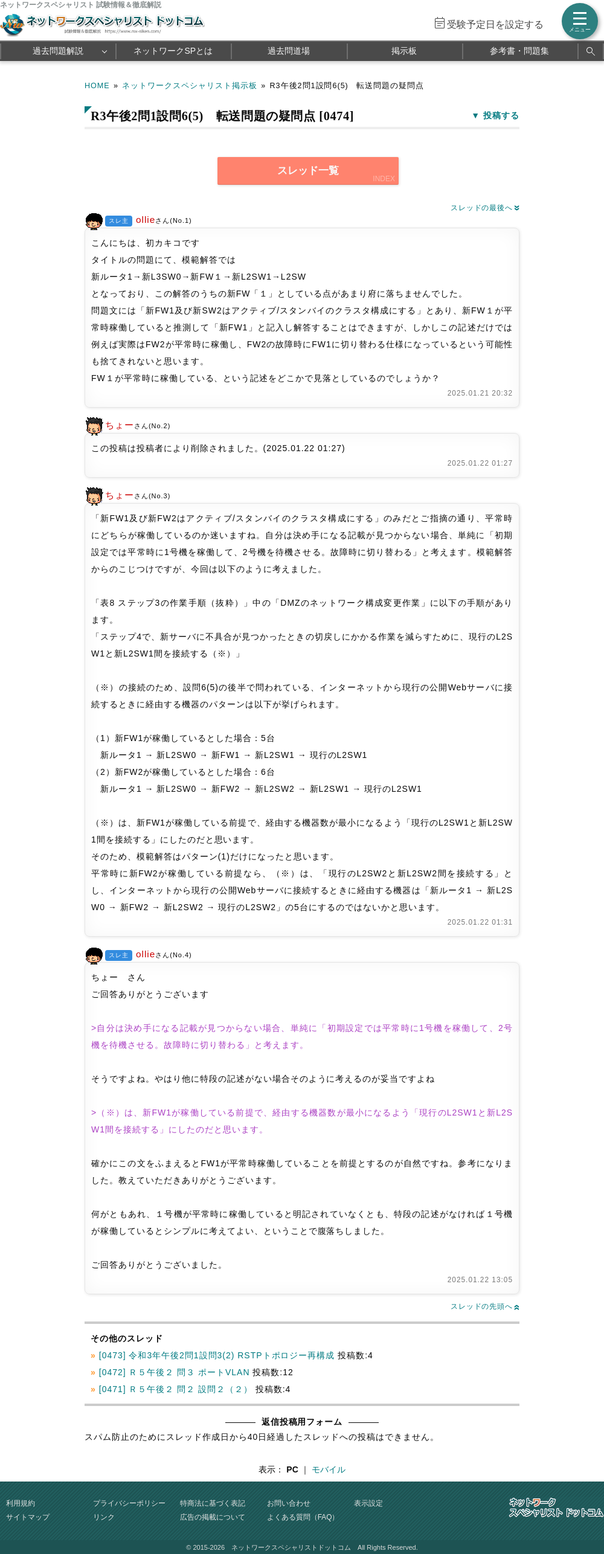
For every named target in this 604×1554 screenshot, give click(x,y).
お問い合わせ (288, 1503)
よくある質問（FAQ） (303, 1517)
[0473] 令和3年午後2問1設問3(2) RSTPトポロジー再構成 (217, 1355)
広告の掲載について (212, 1517)
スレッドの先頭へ (485, 1306)
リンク (104, 1517)
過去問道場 (289, 51)
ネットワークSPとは (173, 51)
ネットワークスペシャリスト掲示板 (189, 86)
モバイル (328, 1469)
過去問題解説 (58, 51)
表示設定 (368, 1503)
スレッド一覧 (308, 170)
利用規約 (20, 1503)
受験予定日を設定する (495, 24)
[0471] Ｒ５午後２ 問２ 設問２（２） (175, 1389)
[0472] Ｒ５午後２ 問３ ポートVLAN (174, 1372)
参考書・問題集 (519, 51)
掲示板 (404, 51)
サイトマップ (28, 1517)
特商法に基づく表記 (212, 1503)
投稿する (501, 115)
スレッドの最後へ (485, 208)
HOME (97, 86)
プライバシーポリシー (129, 1503)
